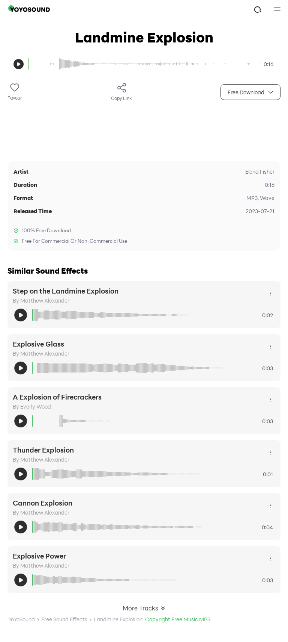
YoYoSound (21, 619)
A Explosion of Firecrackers (57, 396)
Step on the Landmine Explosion (65, 290)
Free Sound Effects (64, 619)
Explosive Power (39, 555)
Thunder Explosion (43, 449)
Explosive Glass (38, 343)
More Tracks (144, 608)
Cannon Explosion (42, 502)
